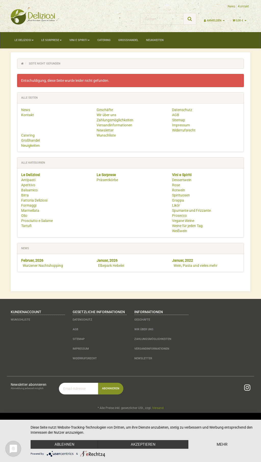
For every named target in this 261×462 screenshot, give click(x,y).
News (231, 6)
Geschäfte (105, 110)
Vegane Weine (183, 221)
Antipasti (28, 180)
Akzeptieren (143, 444)
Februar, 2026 (32, 260)
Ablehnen (64, 444)
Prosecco (179, 216)
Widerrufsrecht (183, 130)
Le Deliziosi (24, 40)
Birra (25, 195)
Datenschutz (182, 110)
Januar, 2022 (182, 260)
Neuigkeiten (155, 40)
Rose (176, 185)
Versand (158, 408)
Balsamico (29, 190)
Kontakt (243, 6)
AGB (175, 115)
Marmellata (30, 210)
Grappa (178, 200)
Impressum (181, 125)
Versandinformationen (114, 125)
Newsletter (105, 130)
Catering (104, 40)
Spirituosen (181, 195)
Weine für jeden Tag (187, 226)
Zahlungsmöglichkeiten (115, 120)
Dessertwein (181, 180)
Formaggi (28, 205)
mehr (222, 444)
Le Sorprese (51, 40)
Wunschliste (106, 135)
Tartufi (26, 226)
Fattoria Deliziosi (34, 200)
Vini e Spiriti (79, 40)
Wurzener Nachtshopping (43, 265)
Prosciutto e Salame (37, 221)
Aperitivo (28, 185)
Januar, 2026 (107, 260)
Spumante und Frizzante (191, 210)
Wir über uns (106, 115)
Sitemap (178, 120)
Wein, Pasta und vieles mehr (195, 265)
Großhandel (128, 40)
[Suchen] (162, 19)
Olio (24, 216)
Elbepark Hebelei (111, 265)
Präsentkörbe (107, 180)
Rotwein (178, 190)
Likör (176, 205)
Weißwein (179, 231)
